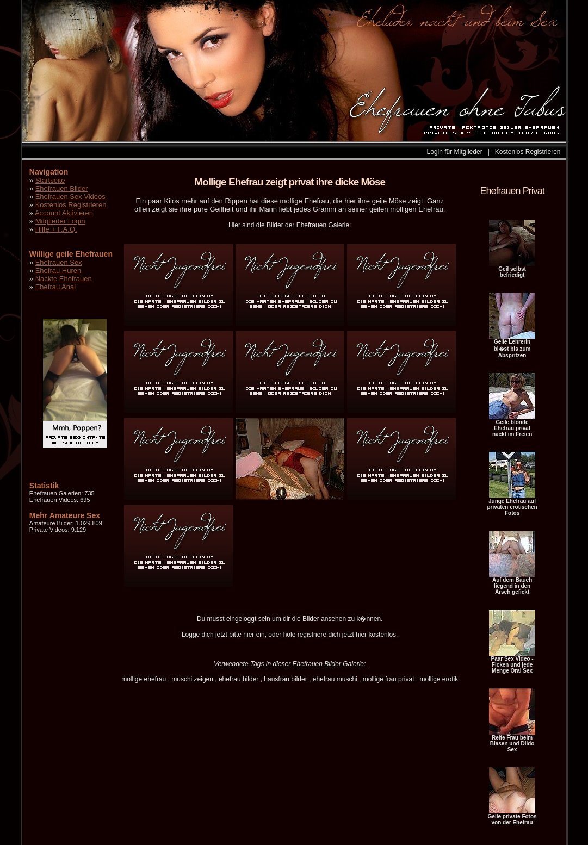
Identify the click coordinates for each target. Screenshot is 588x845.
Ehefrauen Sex (58, 262)
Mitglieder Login (60, 221)
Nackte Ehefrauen (63, 279)
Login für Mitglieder (454, 152)
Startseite (50, 180)
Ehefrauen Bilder (61, 188)
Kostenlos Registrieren (528, 152)
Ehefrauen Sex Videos (70, 196)
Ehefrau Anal (55, 287)
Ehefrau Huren (58, 270)
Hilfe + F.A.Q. (56, 229)
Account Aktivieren (64, 213)
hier (248, 634)
